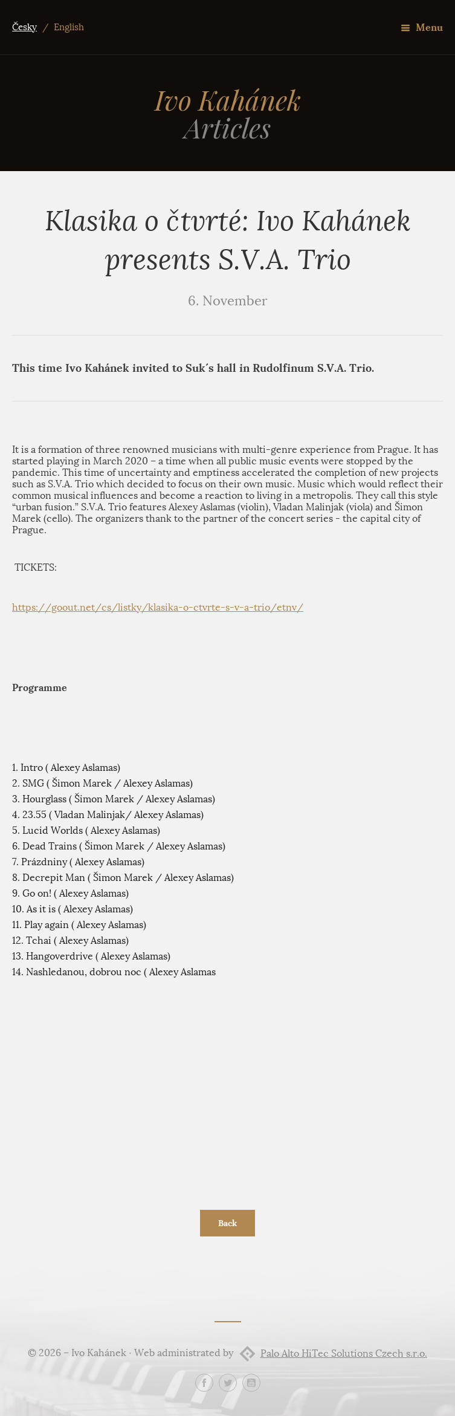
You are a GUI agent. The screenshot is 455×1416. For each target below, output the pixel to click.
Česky (24, 27)
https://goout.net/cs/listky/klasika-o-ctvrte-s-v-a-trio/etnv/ (157, 607)
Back (227, 1223)
